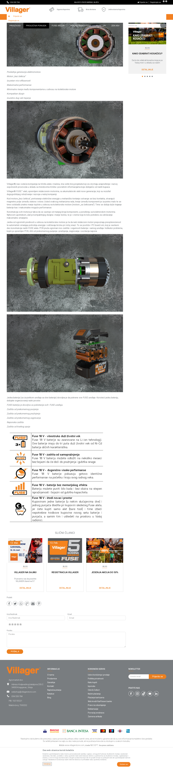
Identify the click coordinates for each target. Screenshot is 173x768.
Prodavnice (52, 698)
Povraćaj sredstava (96, 732)
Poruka (9, 650)
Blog (21, 23)
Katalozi (50, 713)
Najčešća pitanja (54, 710)
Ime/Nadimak (12, 634)
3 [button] (147, 96)
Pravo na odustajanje (97, 725)
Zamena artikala (95, 736)
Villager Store (12, 23)
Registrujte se (155, 2)
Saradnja (51, 702)
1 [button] (142, 96)
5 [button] (152, 96)
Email (70, 634)
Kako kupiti (92, 702)
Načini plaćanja (94, 713)
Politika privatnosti (96, 698)
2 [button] (144, 96)
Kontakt (50, 706)
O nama (50, 695)
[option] (86, 2)
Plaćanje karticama (96, 717)
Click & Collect (94, 710)
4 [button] (149, 96)
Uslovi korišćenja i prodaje (99, 695)
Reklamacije (93, 729)
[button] (146, 17)
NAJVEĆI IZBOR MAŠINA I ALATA (86, 2)
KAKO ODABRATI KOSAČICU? (147, 73)
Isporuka (91, 706)
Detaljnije (147, 89)
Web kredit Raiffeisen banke (100, 721)
